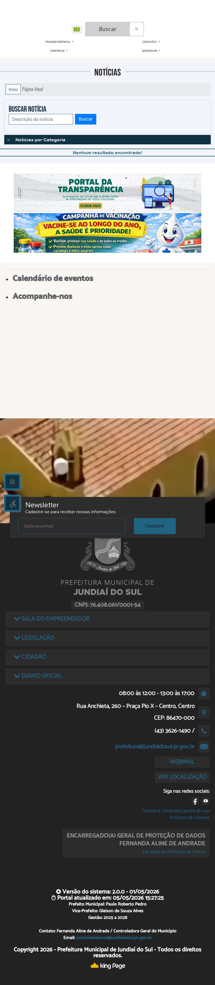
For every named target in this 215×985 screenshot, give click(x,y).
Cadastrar (155, 526)
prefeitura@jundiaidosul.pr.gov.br (155, 746)
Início (13, 89)
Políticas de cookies (190, 817)
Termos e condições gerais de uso (176, 810)
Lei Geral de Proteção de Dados (174, 851)
